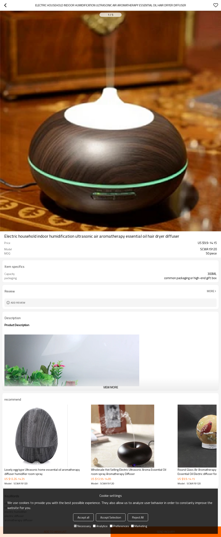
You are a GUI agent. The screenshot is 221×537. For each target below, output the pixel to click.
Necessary (82, 526)
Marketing (139, 526)
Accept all (83, 517)
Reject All (138, 517)
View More (110, 387)
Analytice (100, 526)
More (210, 291)
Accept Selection (110, 517)
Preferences (119, 526)
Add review (18, 303)
